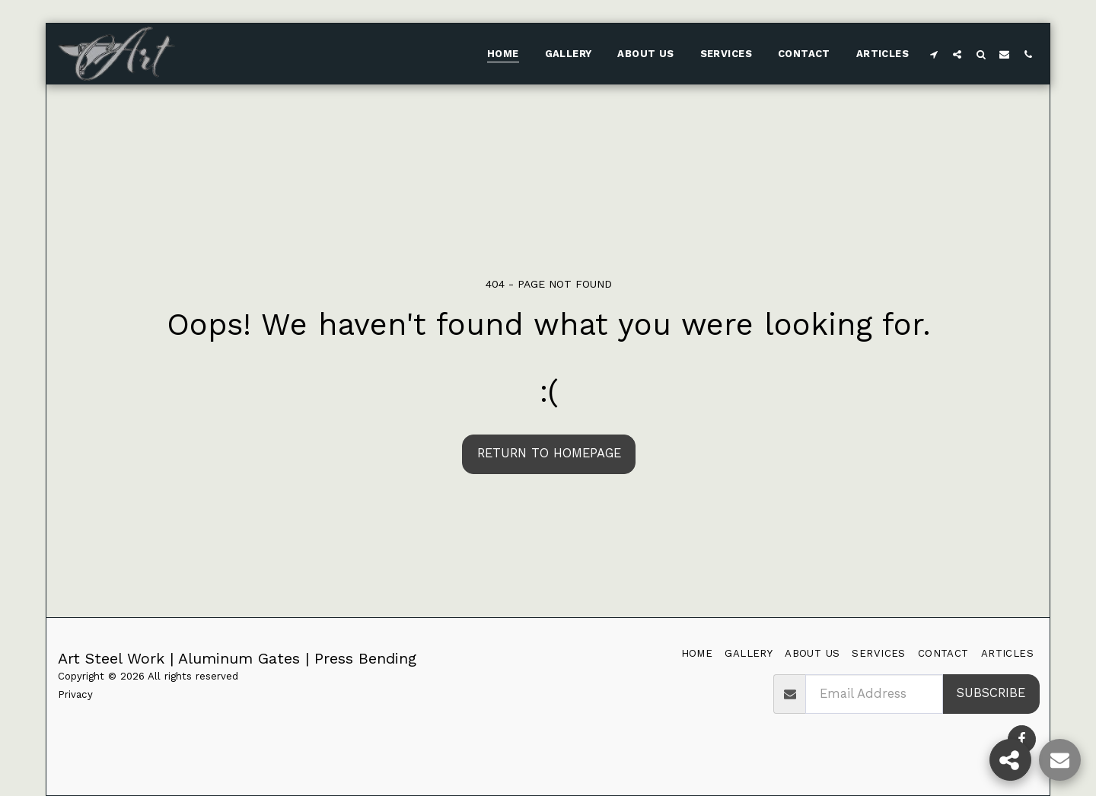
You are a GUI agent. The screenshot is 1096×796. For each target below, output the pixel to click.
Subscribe (991, 693)
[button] (933, 54)
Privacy (75, 694)
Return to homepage (549, 453)
